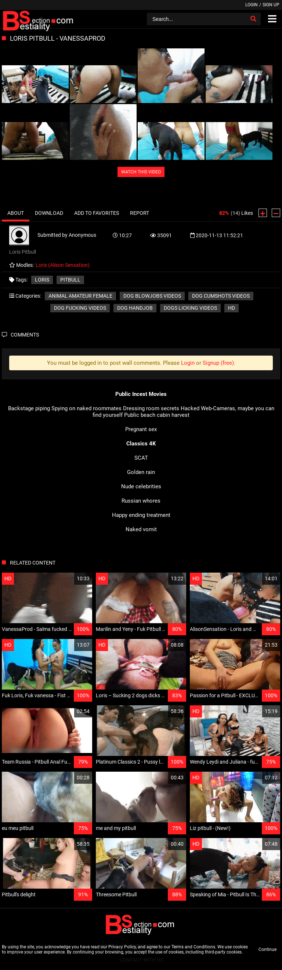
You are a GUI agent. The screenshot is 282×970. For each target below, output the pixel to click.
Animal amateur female (80, 296)
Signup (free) (218, 363)
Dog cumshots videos (221, 296)
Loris (42, 280)
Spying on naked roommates (86, 408)
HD (231, 308)
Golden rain (141, 472)
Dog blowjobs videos (152, 296)
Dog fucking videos (80, 308)
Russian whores (141, 500)
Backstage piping (29, 408)
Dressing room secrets (151, 408)
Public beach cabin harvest (156, 415)
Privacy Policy (122, 946)
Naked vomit (141, 529)
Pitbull (70, 280)
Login (251, 4)
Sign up (271, 4)
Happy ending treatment (141, 515)
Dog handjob (135, 308)
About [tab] (15, 213)
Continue (267, 949)
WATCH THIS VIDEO (141, 171)
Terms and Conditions (193, 946)
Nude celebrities (141, 486)
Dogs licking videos (190, 308)
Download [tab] (49, 213)
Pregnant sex (141, 429)
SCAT (141, 458)
